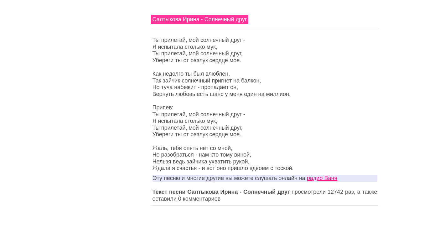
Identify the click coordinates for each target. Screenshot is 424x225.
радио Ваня (322, 178)
